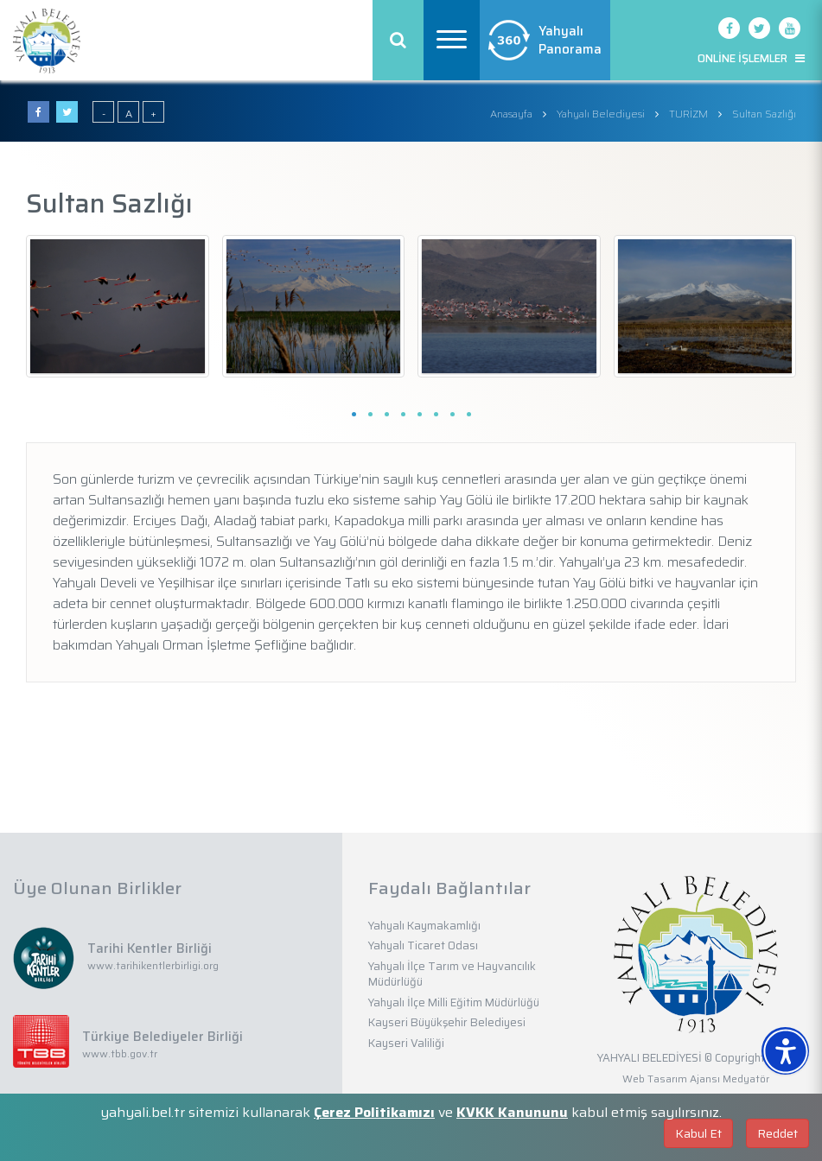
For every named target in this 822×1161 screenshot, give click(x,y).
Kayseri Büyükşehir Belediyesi (447, 1022)
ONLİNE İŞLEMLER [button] (751, 58)
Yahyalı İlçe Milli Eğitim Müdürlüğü (453, 1002)
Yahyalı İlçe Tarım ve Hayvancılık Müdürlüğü (452, 974)
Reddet (777, 1133)
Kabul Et (698, 1133)
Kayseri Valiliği (406, 1043)
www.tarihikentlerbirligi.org (153, 965)
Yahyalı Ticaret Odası (423, 945)
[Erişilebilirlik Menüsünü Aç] (785, 1051)
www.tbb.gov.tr (119, 1053)
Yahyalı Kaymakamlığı (424, 926)
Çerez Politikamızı (374, 1112)
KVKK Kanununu (512, 1112)
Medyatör (746, 1078)
